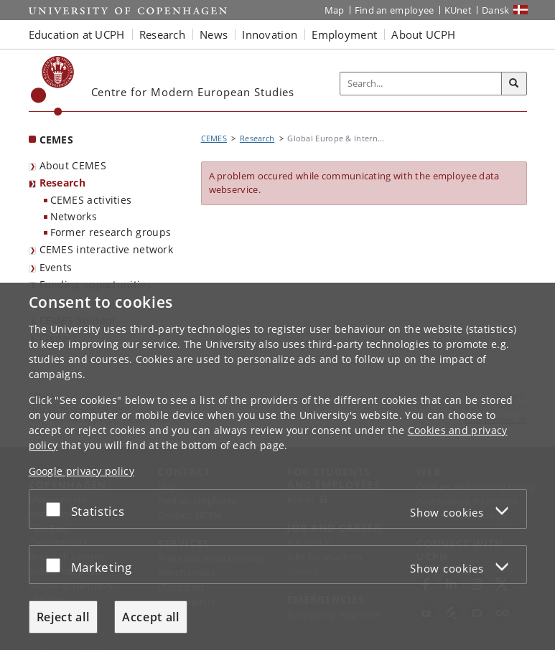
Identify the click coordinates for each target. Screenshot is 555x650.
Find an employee (394, 10)
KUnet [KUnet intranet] (458, 10)
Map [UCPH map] (335, 10)
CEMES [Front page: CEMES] (56, 139)
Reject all (63, 617)
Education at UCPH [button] (77, 34)
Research (62, 182)
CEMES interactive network (106, 249)
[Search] (514, 84)
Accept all (150, 617)
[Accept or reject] (56, 509)
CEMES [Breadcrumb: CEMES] (214, 138)
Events (56, 267)
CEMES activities (91, 200)
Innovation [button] (269, 34)
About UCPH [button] (423, 34)
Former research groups (111, 232)
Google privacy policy (81, 471)
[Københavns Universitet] (53, 86)
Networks (73, 216)
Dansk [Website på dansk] (496, 10)
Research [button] (162, 34)
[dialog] (277, 466)
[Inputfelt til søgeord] (421, 83)
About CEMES (72, 165)
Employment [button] (344, 34)
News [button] (214, 34)
